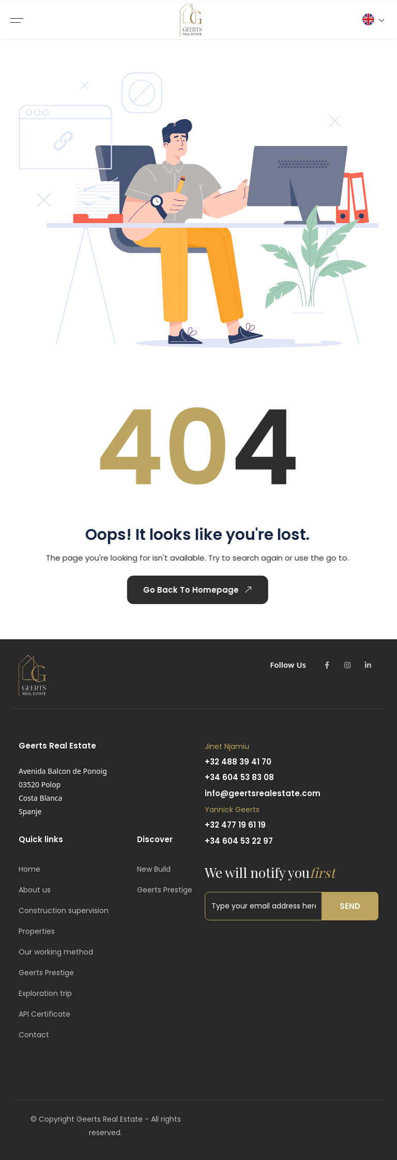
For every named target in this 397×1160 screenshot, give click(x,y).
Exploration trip (45, 993)
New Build (154, 869)
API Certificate (44, 1014)
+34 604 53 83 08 (239, 777)
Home (29, 869)
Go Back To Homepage (182, 589)
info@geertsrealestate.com (262, 793)
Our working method (56, 952)
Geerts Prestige (46, 972)
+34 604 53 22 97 (239, 840)
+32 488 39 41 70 (238, 761)
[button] (373, 19)
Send (350, 906)
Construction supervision (64, 910)
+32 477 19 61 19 (235, 824)
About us (35, 890)
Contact (34, 1035)
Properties (37, 931)
